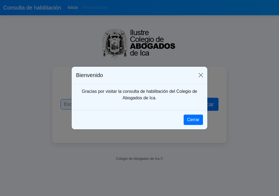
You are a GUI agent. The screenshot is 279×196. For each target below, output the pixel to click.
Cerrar (193, 119)
